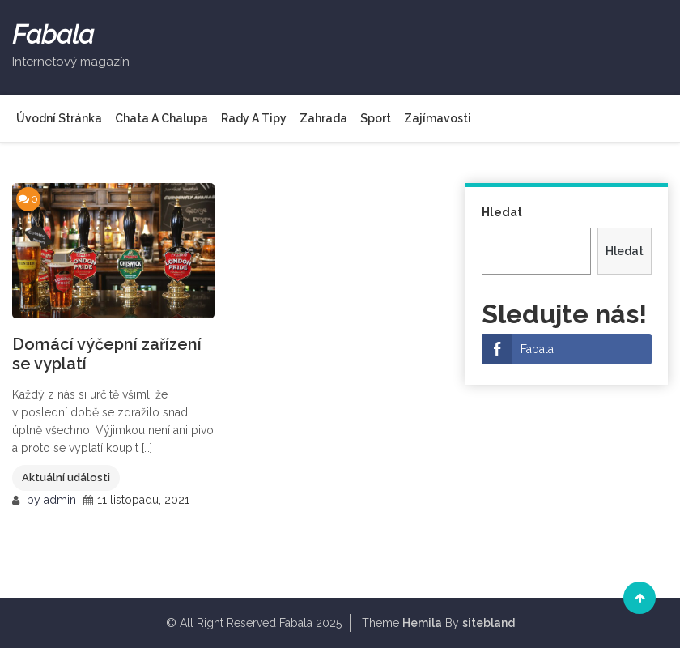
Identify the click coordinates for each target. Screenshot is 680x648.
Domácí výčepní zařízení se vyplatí (107, 354)
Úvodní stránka (59, 118)
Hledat (502, 212)
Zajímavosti (437, 118)
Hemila (422, 622)
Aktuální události (66, 477)
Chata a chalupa (161, 118)
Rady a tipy (254, 118)
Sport (375, 118)
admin (60, 499)
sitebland (488, 622)
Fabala (53, 35)
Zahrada (323, 118)
